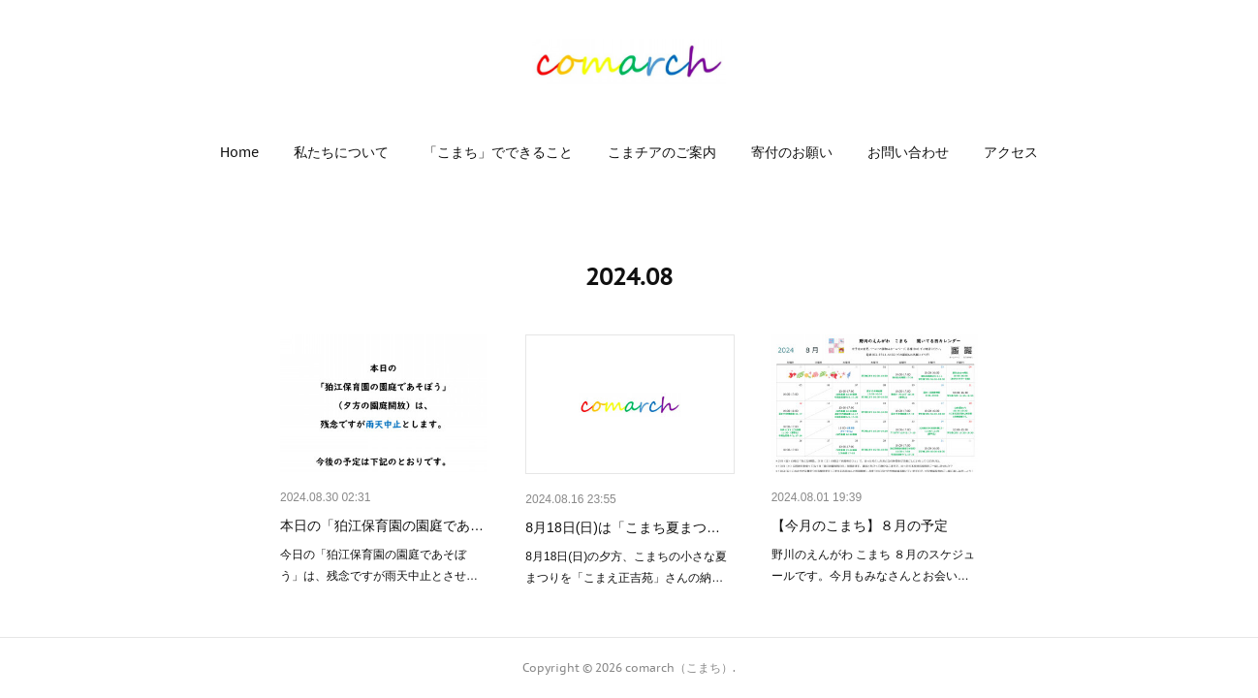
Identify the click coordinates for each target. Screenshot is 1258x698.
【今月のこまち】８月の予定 (859, 525)
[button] (239, 152)
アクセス (1011, 152)
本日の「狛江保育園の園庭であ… (382, 525)
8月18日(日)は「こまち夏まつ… (622, 527)
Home (239, 152)
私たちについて (341, 152)
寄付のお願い (792, 152)
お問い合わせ (908, 152)
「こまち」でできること (498, 152)
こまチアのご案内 (662, 152)
